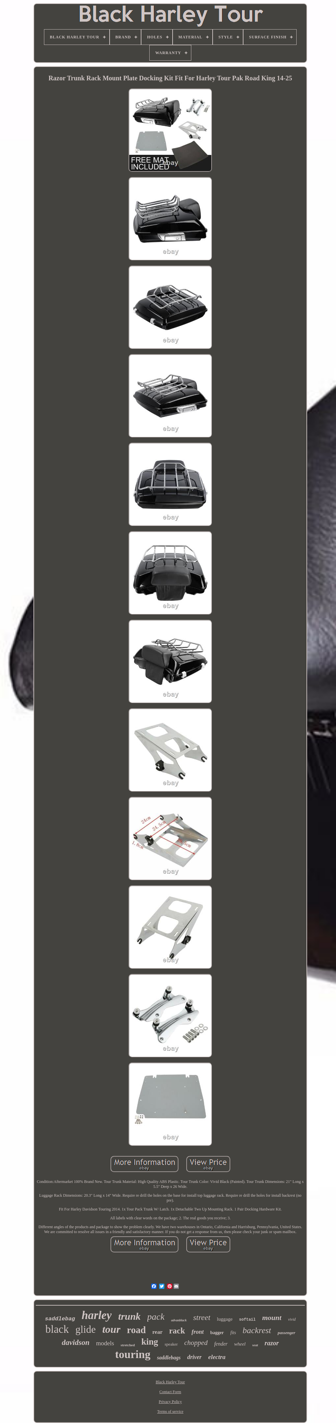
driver (194, 1357)
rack (177, 1330)
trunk (129, 1316)
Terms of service (170, 1411)
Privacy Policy (170, 1401)
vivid (292, 1319)
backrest (256, 1330)
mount (272, 1317)
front (198, 1332)
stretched (128, 1345)
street (201, 1317)
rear (157, 1332)
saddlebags (168, 1357)
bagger (217, 1332)
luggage (224, 1319)
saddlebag (60, 1319)
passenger (286, 1332)
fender (221, 1344)
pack (156, 1316)
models (105, 1343)
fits (233, 1332)
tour (111, 1329)
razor (271, 1343)
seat (255, 1345)
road (136, 1330)
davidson (75, 1342)
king (149, 1342)
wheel (240, 1344)
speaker (171, 1344)
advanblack (178, 1320)
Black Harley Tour (170, 1382)
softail (247, 1319)
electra (216, 1356)
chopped (196, 1343)
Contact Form (170, 1392)
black (57, 1329)
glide (85, 1329)
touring (133, 1354)
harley (97, 1315)
